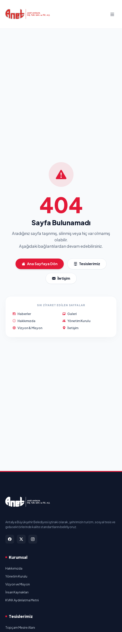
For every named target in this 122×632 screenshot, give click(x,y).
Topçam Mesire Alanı (20, 627)
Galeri (69, 313)
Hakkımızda (24, 321)
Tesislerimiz (87, 263)
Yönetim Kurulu (76, 321)
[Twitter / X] (21, 539)
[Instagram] (32, 539)
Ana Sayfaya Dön (40, 263)
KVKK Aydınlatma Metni (22, 600)
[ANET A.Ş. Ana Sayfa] (27, 14)
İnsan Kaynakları (17, 592)
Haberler (22, 313)
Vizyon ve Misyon (17, 584)
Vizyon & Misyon (27, 328)
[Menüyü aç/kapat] (112, 14)
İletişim (61, 278)
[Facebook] (9, 539)
